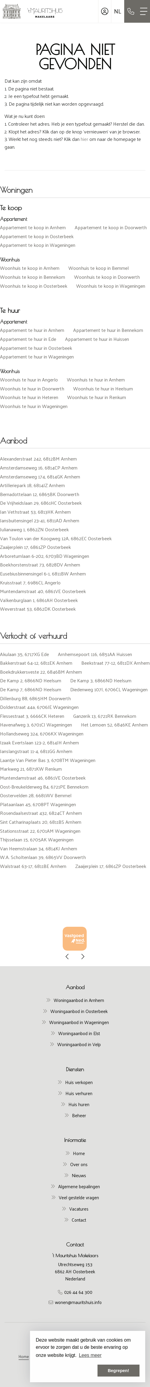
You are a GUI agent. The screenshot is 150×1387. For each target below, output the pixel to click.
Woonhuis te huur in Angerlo (29, 379)
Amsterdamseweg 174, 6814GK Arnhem (40, 476)
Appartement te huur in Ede (28, 339)
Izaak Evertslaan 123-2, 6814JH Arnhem (39, 742)
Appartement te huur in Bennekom (108, 330)
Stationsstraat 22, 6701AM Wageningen (40, 830)
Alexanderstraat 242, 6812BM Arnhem (38, 458)
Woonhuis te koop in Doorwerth (107, 277)
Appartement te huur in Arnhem (32, 330)
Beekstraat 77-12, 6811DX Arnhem (115, 662)
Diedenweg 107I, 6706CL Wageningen (109, 689)
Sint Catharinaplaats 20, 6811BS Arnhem (40, 822)
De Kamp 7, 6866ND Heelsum (30, 689)
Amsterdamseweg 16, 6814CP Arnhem (38, 467)
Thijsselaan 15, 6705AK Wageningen (37, 839)
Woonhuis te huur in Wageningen (34, 406)
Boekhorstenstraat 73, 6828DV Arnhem (40, 564)
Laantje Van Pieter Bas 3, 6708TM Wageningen (47, 760)
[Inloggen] (104, 11)
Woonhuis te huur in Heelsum (103, 388)
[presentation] (68, 957)
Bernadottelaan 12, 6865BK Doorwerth (39, 494)
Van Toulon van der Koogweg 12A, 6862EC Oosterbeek (56, 538)
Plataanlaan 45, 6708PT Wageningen (38, 804)
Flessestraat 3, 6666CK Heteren (32, 716)
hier (84, 139)
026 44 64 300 (78, 1292)
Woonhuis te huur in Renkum (96, 397)
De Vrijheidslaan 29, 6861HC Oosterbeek (41, 502)
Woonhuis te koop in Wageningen (110, 285)
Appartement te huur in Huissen (97, 339)
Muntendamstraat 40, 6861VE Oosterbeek (43, 591)
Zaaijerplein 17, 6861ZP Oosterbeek (35, 547)
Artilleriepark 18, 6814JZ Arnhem (32, 485)
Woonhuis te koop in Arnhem (29, 268)
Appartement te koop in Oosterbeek (37, 236)
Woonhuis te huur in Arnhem (96, 379)
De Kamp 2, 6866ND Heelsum (30, 680)
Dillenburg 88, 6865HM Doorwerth (35, 698)
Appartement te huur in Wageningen (37, 356)
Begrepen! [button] (118, 1370)
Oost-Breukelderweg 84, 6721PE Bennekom (44, 786)
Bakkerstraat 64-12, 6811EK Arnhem (36, 662)
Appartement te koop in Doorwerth (111, 227)
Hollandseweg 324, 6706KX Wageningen (41, 733)
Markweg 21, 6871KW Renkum (31, 768)
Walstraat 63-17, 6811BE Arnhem (33, 866)
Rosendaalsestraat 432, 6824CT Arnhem (41, 813)
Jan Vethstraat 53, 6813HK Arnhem (35, 511)
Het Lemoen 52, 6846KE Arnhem (114, 724)
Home (24, 1356)
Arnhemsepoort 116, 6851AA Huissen (95, 654)
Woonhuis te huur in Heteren (29, 397)
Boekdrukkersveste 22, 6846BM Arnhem (41, 671)
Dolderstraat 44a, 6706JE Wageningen (39, 707)
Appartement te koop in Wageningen (37, 245)
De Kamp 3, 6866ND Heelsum (100, 680)
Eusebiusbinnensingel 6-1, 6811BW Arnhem (43, 573)
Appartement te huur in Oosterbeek (36, 348)
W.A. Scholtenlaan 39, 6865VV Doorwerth (43, 857)
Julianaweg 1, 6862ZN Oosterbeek (34, 529)
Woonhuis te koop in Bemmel (98, 268)
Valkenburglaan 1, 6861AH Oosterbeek (39, 600)
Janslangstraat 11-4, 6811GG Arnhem (36, 751)
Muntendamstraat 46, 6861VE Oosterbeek (43, 777)
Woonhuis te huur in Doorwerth (32, 388)
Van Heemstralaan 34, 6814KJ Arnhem (38, 848)
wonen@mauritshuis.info (78, 1302)
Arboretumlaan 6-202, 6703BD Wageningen (44, 556)
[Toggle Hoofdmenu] (143, 11)
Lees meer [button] (90, 1355)
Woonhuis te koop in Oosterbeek (33, 285)
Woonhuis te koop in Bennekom (32, 277)
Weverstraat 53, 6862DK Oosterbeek (38, 608)
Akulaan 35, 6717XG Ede (24, 654)
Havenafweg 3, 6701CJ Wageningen (36, 724)
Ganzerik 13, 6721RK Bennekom (104, 716)
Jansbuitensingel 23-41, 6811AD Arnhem (39, 520)
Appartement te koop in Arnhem (33, 227)
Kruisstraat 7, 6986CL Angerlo (30, 582)
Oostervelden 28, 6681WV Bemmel (35, 795)
